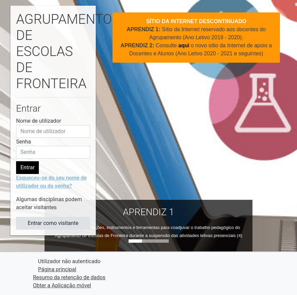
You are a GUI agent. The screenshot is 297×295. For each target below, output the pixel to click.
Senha (23, 141)
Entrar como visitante (53, 223)
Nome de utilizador (38, 121)
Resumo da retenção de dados (69, 277)
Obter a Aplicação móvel (62, 285)
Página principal (57, 269)
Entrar (27, 167)
